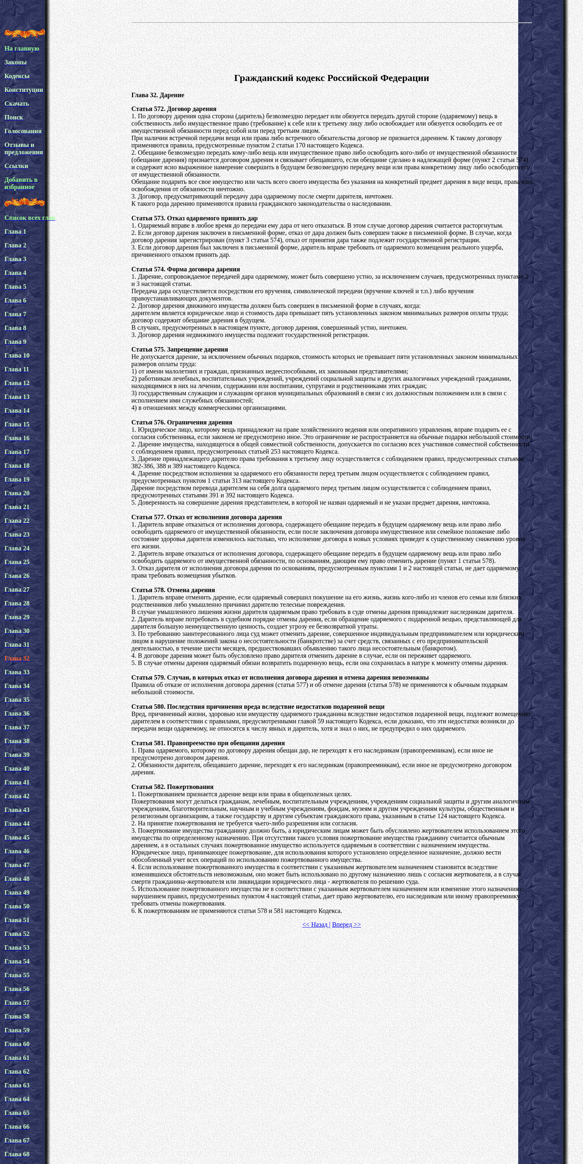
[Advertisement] (331, 46)
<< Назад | (316, 924)
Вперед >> (346, 924)
